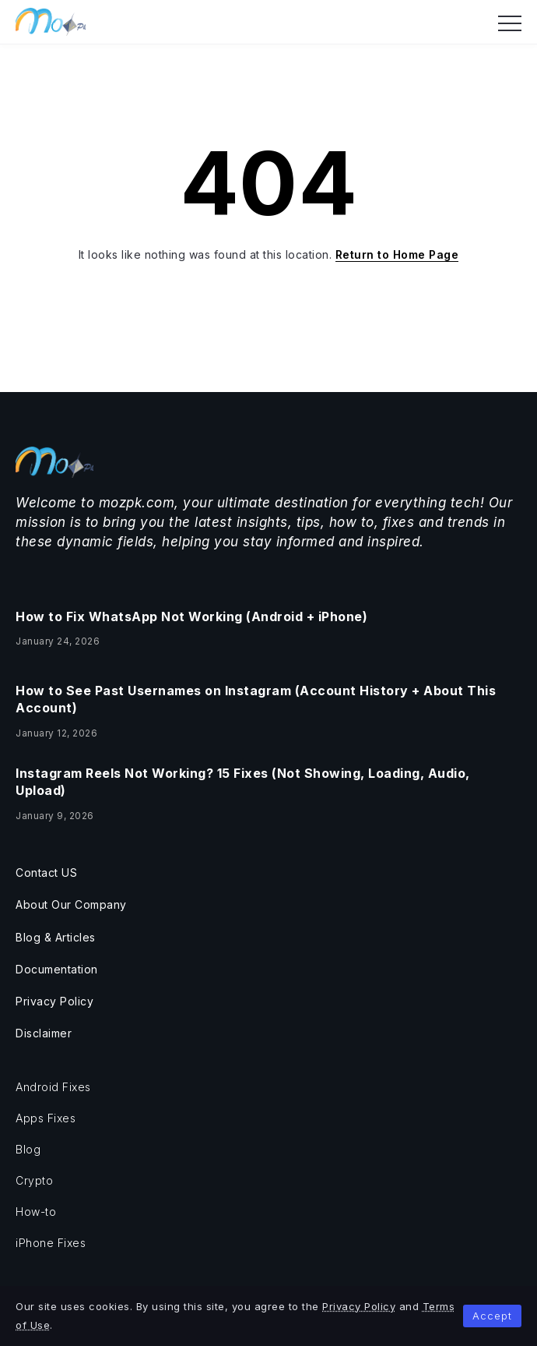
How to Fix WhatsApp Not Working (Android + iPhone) (191, 616)
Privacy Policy (358, 1306)
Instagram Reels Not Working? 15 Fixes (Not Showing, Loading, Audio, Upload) (243, 781)
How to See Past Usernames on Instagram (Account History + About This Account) (256, 699)
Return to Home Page (397, 254)
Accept (492, 1315)
